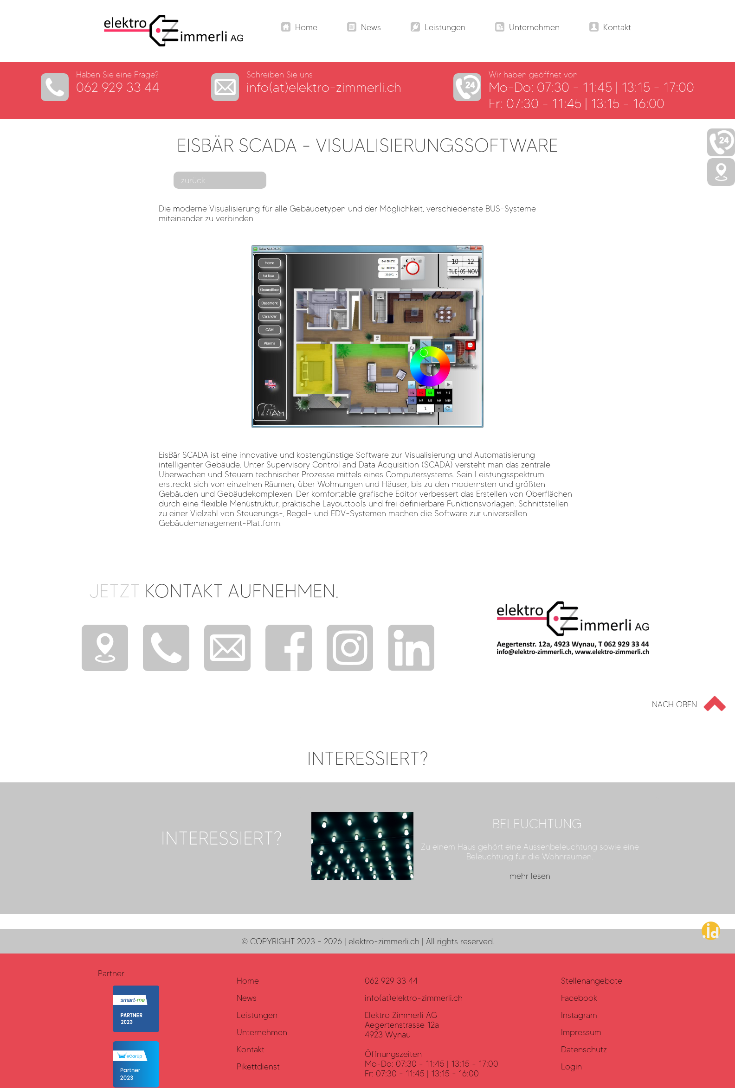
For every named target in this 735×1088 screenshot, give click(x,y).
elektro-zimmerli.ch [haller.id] (383, 941)
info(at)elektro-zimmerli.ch (323, 87)
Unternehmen (262, 1032)
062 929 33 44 (118, 87)
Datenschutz (584, 1049)
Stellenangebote (591, 981)
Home (248, 981)
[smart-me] (136, 1029)
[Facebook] (288, 648)
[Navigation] (299, 28)
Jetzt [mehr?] (214, 591)
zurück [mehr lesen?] (193, 180)
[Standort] (104, 648)
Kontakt (250, 1049)
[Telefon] (166, 648)
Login (571, 1066)
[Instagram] (349, 648)
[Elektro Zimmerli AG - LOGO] (166, 44)
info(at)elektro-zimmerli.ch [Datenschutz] (414, 998)
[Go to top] (685, 703)
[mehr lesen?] (479, 848)
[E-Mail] (227, 648)
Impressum (581, 1032)
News (247, 998)
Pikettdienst (258, 1066)
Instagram (579, 1015)
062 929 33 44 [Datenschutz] (391, 981)
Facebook (579, 998)
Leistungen (257, 1015)
